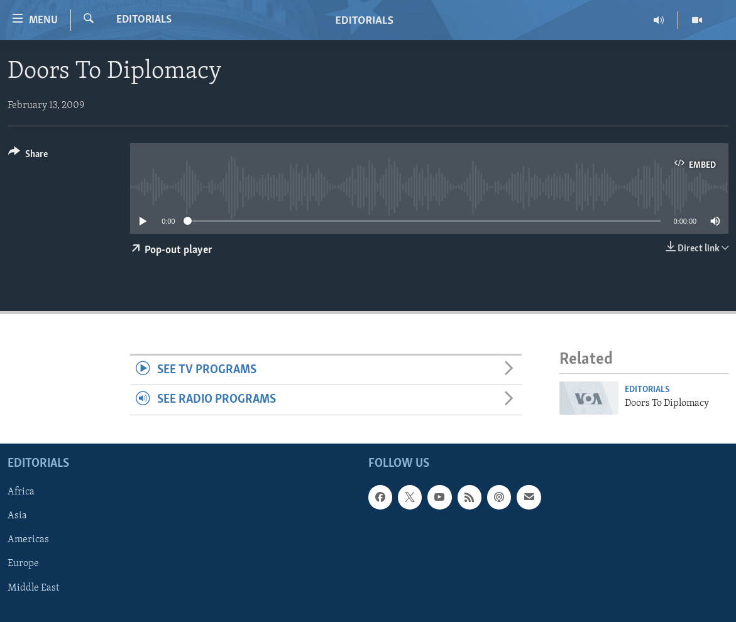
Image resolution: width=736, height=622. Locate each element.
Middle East (33, 587)
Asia (17, 516)
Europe (23, 564)
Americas (28, 540)
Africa (21, 492)
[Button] (28, 156)
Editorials (144, 20)
